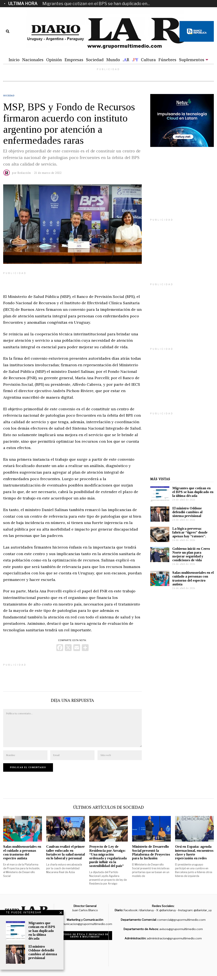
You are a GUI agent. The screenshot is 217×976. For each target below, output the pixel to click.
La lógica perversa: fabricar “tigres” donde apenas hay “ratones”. (189, 532)
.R (126, 59)
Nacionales (32, 59)
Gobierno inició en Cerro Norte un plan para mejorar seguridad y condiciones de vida (191, 554)
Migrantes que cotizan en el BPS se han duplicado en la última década (192, 492)
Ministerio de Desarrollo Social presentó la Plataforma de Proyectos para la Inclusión (151, 852)
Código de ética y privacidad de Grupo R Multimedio (85, 935)
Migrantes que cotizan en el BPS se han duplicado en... (96, 3)
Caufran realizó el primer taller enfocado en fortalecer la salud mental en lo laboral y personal (65, 852)
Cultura (148, 59)
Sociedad (95, 59)
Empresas (74, 59)
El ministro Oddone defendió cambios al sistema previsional (187, 512)
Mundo (113, 59)
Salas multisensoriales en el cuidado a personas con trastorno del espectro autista (193, 578)
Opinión (54, 59)
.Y (135, 59)
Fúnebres (167, 59)
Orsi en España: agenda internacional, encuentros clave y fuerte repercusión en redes (194, 852)
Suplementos (191, 59)
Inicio (13, 59)
